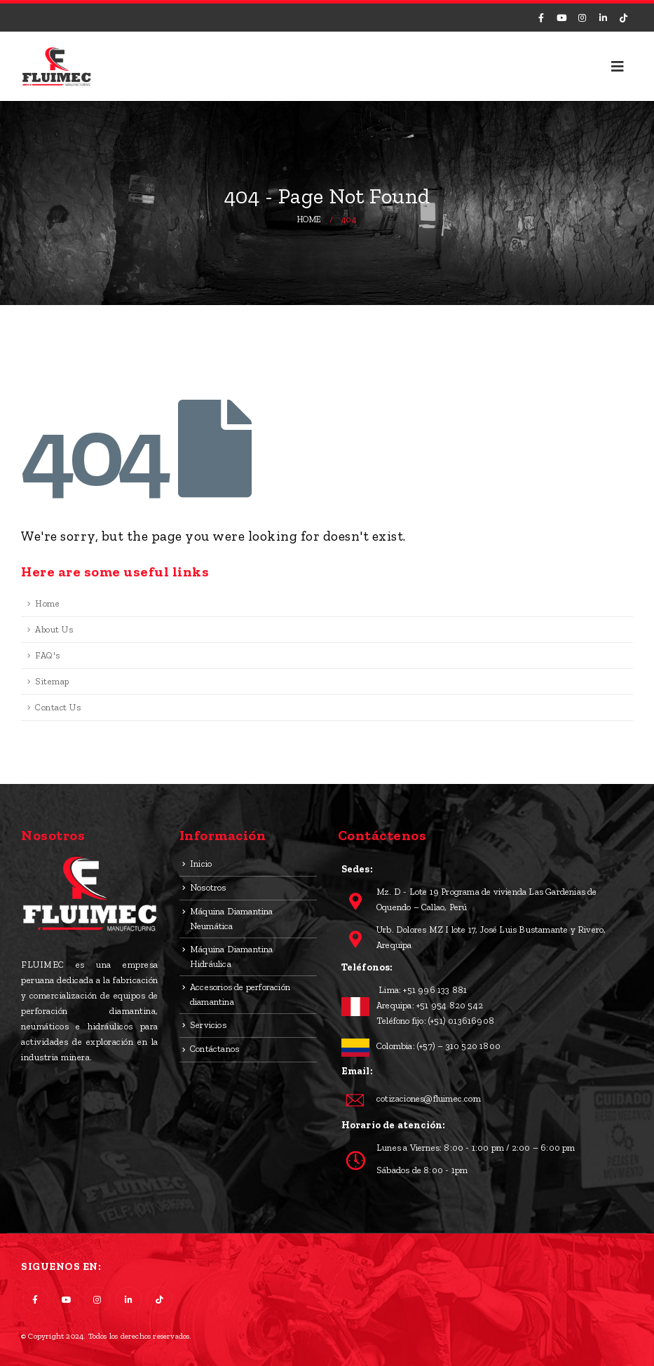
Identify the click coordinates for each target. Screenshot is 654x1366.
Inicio (201, 863)
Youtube (66, 1300)
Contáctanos (214, 1048)
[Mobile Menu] (618, 67)
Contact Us (58, 707)
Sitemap (52, 681)
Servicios (208, 1025)
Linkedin (129, 1300)
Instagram (97, 1300)
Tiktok (159, 1300)
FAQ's (47, 655)
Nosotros (208, 887)
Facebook (35, 1300)
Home (47, 603)
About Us (54, 629)
